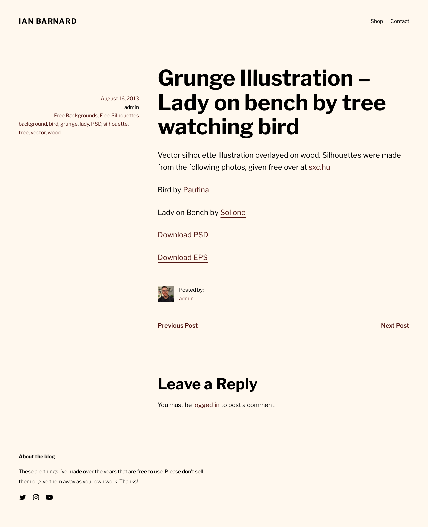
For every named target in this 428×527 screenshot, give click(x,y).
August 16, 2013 (120, 98)
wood (54, 132)
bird (53, 124)
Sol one (233, 212)
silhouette (115, 124)
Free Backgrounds (76, 115)
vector (38, 132)
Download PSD (183, 234)
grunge (69, 124)
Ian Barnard (48, 21)
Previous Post (178, 325)
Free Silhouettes (119, 115)
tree (24, 132)
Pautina (196, 189)
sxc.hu (319, 167)
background (33, 124)
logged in (206, 404)
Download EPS (183, 257)
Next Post (395, 325)
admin (186, 298)
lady (84, 124)
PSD (96, 124)
